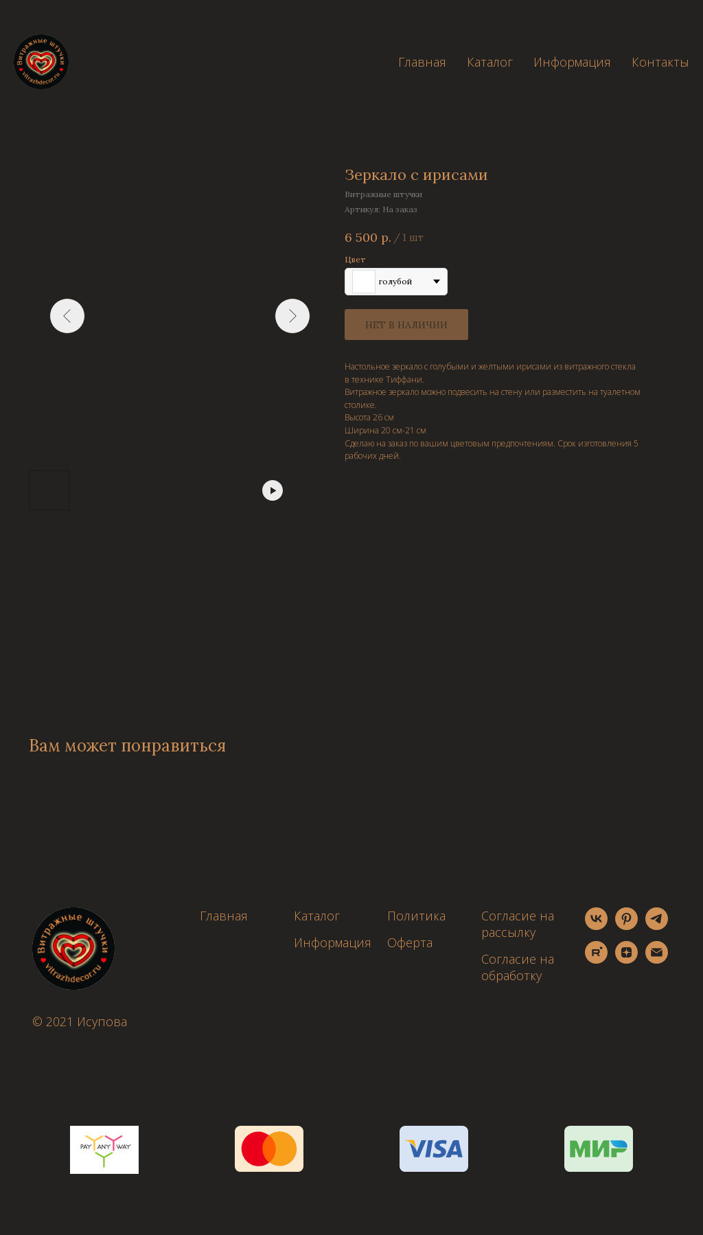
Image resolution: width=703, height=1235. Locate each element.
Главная (422, 62)
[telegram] (656, 926)
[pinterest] (626, 926)
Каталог (490, 62)
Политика (416, 915)
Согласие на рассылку (517, 923)
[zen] (626, 960)
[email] (656, 960)
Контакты (660, 62)
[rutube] (596, 960)
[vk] (596, 926)
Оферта (410, 942)
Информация (572, 62)
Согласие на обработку (517, 967)
